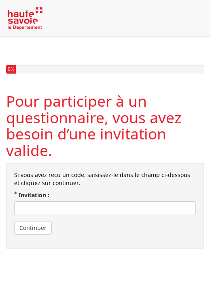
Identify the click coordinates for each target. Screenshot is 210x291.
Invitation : (34, 195)
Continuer (33, 228)
